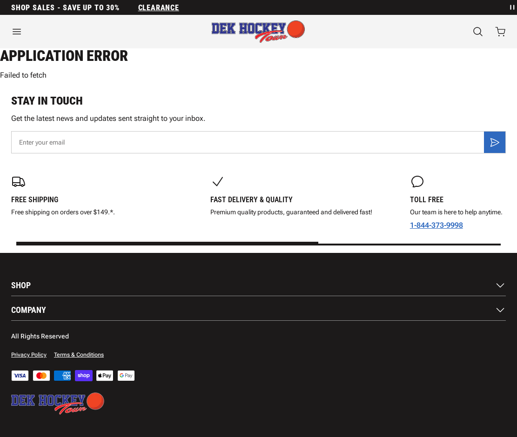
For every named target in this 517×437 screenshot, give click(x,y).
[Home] (258, 31)
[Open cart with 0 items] (500, 31)
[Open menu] (86, 31)
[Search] (477, 31)
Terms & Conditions (79, 354)
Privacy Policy (29, 354)
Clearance (158, 7)
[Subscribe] (494, 142)
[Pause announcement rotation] (511, 7)
